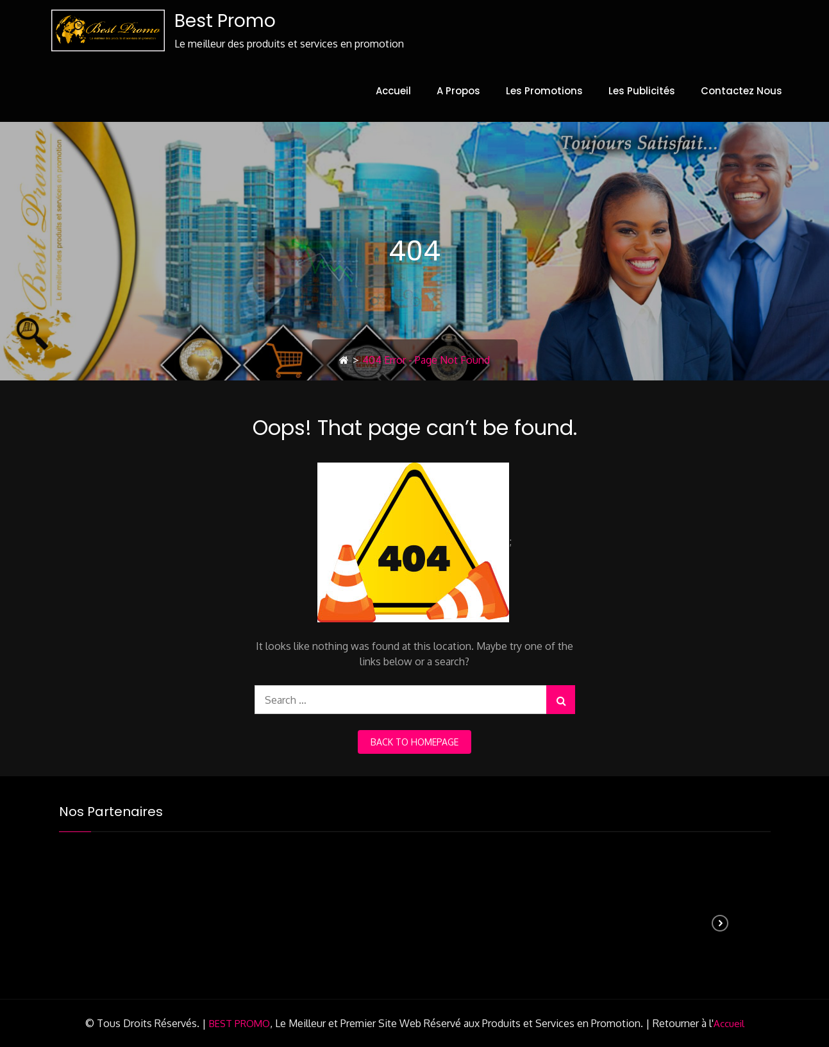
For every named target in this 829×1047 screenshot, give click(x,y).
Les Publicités (641, 91)
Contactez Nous (741, 91)
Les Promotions (544, 91)
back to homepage (414, 741)
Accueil (393, 91)
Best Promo (225, 20)
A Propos (458, 91)
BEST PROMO (239, 1023)
